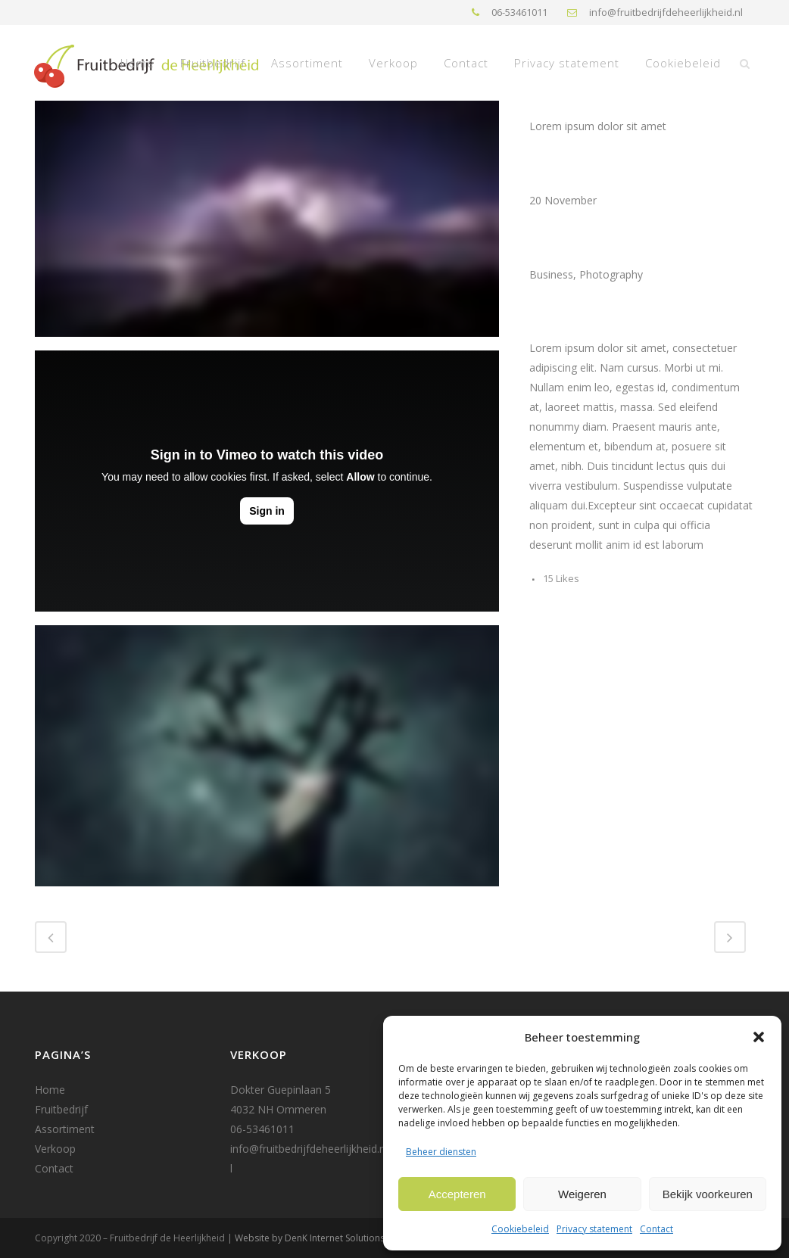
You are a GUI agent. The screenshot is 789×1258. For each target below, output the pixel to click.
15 (561, 578)
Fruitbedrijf (61, 1109)
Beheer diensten (441, 1151)
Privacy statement (594, 1228)
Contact (656, 1228)
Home (50, 1089)
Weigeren (582, 1194)
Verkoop (55, 1148)
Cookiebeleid (520, 1228)
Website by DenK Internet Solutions (310, 1238)
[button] (758, 1037)
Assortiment (65, 1129)
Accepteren (457, 1194)
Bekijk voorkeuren (708, 1194)
